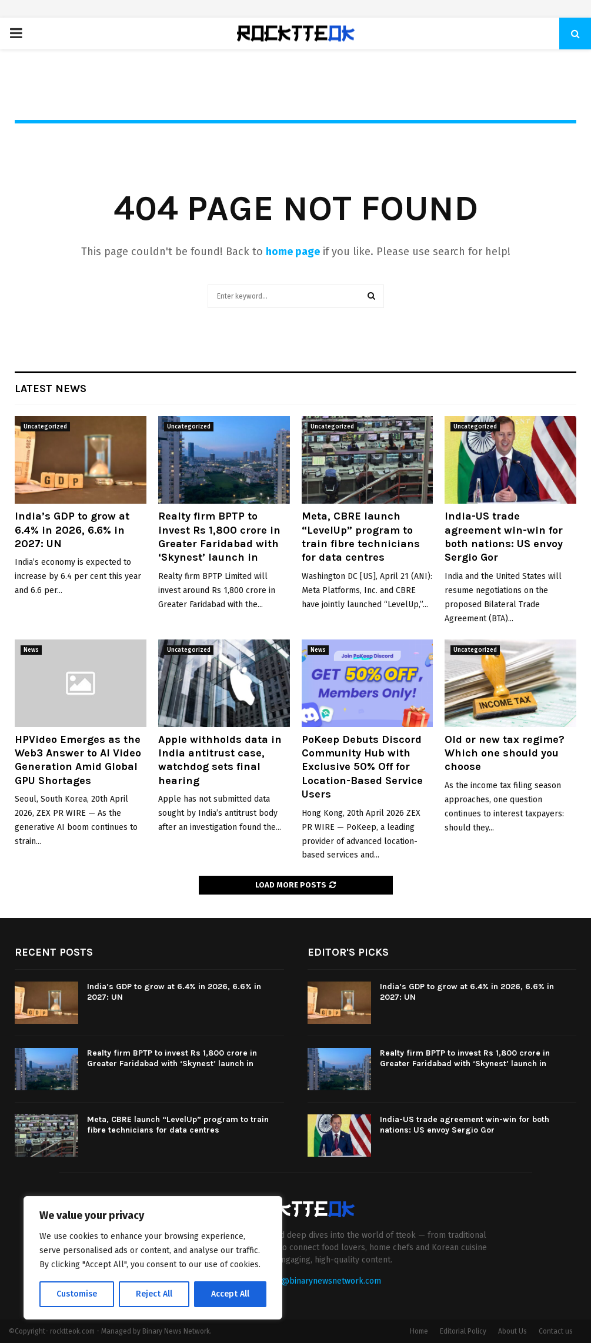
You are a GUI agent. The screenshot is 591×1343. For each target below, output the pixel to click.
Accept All (230, 1294)
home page (293, 251)
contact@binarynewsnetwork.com (317, 1281)
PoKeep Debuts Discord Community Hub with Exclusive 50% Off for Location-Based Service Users (362, 767)
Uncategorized (45, 426)
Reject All (154, 1294)
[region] (153, 1257)
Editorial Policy (463, 1331)
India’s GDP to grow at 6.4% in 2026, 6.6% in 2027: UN (72, 530)
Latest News (50, 388)
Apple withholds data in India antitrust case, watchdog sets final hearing (220, 760)
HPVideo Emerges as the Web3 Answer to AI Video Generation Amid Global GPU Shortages (78, 760)
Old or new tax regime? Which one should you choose (505, 753)
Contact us (556, 1331)
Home (419, 1331)
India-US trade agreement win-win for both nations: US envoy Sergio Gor (504, 537)
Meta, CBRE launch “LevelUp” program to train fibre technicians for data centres (361, 537)
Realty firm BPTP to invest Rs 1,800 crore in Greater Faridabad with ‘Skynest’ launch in (219, 537)
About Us (512, 1331)
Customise (76, 1294)
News (31, 650)
